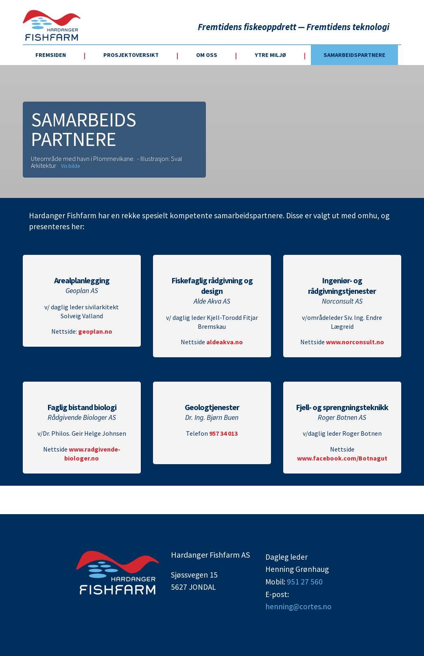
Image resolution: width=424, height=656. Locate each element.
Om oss (206, 55)
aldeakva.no (224, 342)
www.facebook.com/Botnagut (342, 458)
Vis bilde (70, 166)
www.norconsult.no (355, 342)
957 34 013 (223, 433)
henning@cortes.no (298, 606)
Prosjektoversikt (131, 55)
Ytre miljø (270, 55)
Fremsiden (50, 55)
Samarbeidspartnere (354, 55)
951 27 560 (305, 581)
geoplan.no (95, 331)
